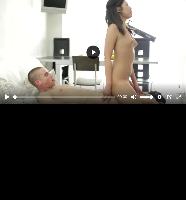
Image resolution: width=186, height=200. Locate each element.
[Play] (7, 96)
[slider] (64, 97)
